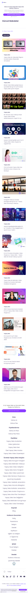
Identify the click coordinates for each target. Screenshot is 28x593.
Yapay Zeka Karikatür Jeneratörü (14, 490)
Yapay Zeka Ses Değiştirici (14, 499)
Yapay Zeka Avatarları (14, 443)
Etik (8, 587)
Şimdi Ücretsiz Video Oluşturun (14, 411)
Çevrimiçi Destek (14, 562)
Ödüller (14, 552)
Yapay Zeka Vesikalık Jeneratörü (14, 484)
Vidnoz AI (14, 422)
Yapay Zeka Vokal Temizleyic (14, 505)
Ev (2, 31)
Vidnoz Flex (14, 425)
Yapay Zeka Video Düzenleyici (14, 455)
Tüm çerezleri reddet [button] (23, 591)
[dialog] (14, 590)
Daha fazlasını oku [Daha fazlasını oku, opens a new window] (14, 590)
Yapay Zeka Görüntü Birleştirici (14, 487)
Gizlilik (21, 585)
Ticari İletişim (14, 549)
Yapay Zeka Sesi (14, 449)
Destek (14, 529)
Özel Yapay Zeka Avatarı (14, 452)
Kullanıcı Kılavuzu (14, 559)
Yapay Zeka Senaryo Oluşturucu (14, 478)
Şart (25, 585)
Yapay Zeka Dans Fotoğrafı (14, 472)
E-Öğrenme (14, 538)
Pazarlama (14, 523)
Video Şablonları (14, 446)
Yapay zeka (10, 31)
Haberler (14, 541)
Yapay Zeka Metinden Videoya (14, 465)
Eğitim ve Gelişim (14, 535)
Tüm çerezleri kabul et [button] (23, 589)
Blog (5, 31)
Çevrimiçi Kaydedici (14, 481)
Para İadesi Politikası (16, 587)
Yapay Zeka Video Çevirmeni (14, 475)
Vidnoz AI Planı (14, 432)
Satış (14, 520)
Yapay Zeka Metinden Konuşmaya (14, 502)
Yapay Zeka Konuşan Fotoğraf (14, 462)
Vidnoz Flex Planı (14, 435)
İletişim (14, 526)
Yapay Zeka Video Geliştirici (14, 469)
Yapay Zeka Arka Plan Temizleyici (14, 496)
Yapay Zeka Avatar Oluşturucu (14, 493)
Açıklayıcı (14, 532)
